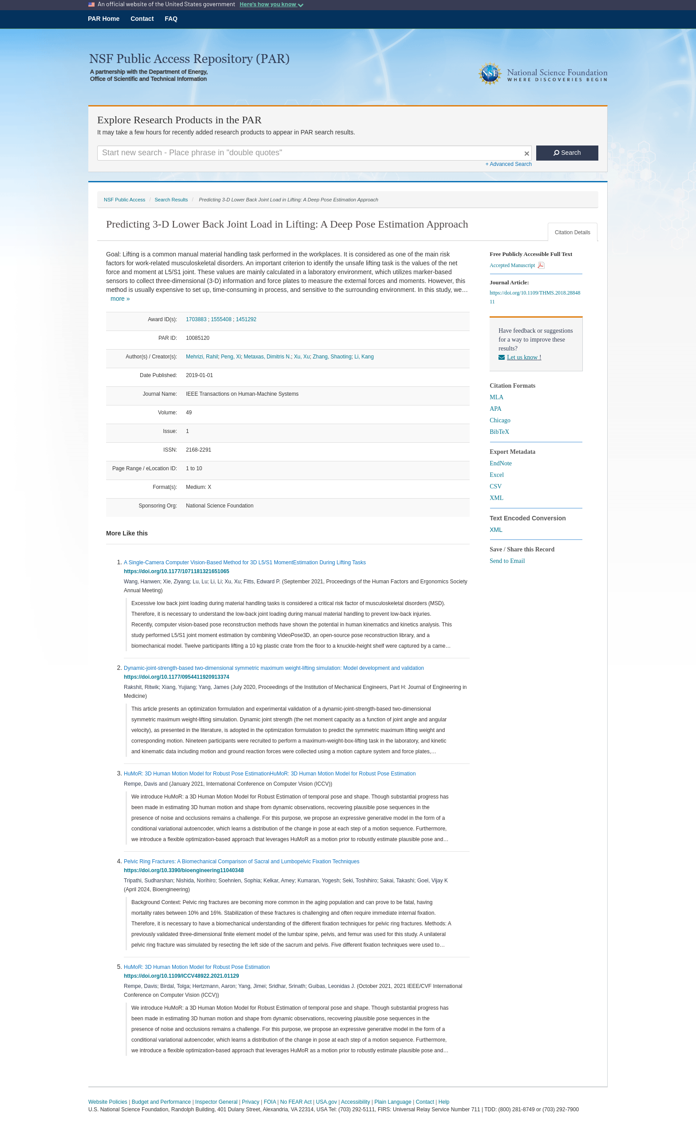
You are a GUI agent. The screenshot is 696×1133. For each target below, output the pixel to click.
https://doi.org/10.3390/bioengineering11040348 (185, 870)
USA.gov (326, 1102)
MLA (496, 397)
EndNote (501, 463)
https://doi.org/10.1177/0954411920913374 (178, 677)
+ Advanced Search (509, 164)
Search (567, 152)
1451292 (246, 319)
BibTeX (499, 432)
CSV (496, 486)
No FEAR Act (296, 1102)
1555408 (221, 319)
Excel (497, 475)
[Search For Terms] (314, 153)
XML (496, 498)
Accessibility (355, 1102)
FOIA (270, 1102)
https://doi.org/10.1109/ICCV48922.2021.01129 (183, 976)
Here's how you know (272, 4)
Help (444, 1102)
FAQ (171, 18)
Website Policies (107, 1102)
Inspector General (216, 1102)
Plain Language (392, 1102)
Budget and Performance (161, 1102)
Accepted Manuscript (517, 265)
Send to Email (507, 561)
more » (120, 298)
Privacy (250, 1102)
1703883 (196, 319)
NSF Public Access (124, 199)
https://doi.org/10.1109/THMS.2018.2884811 (535, 297)
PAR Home (103, 18)
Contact (142, 18)
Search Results (171, 199)
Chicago (500, 420)
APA (496, 408)
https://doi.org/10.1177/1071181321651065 (178, 571)
